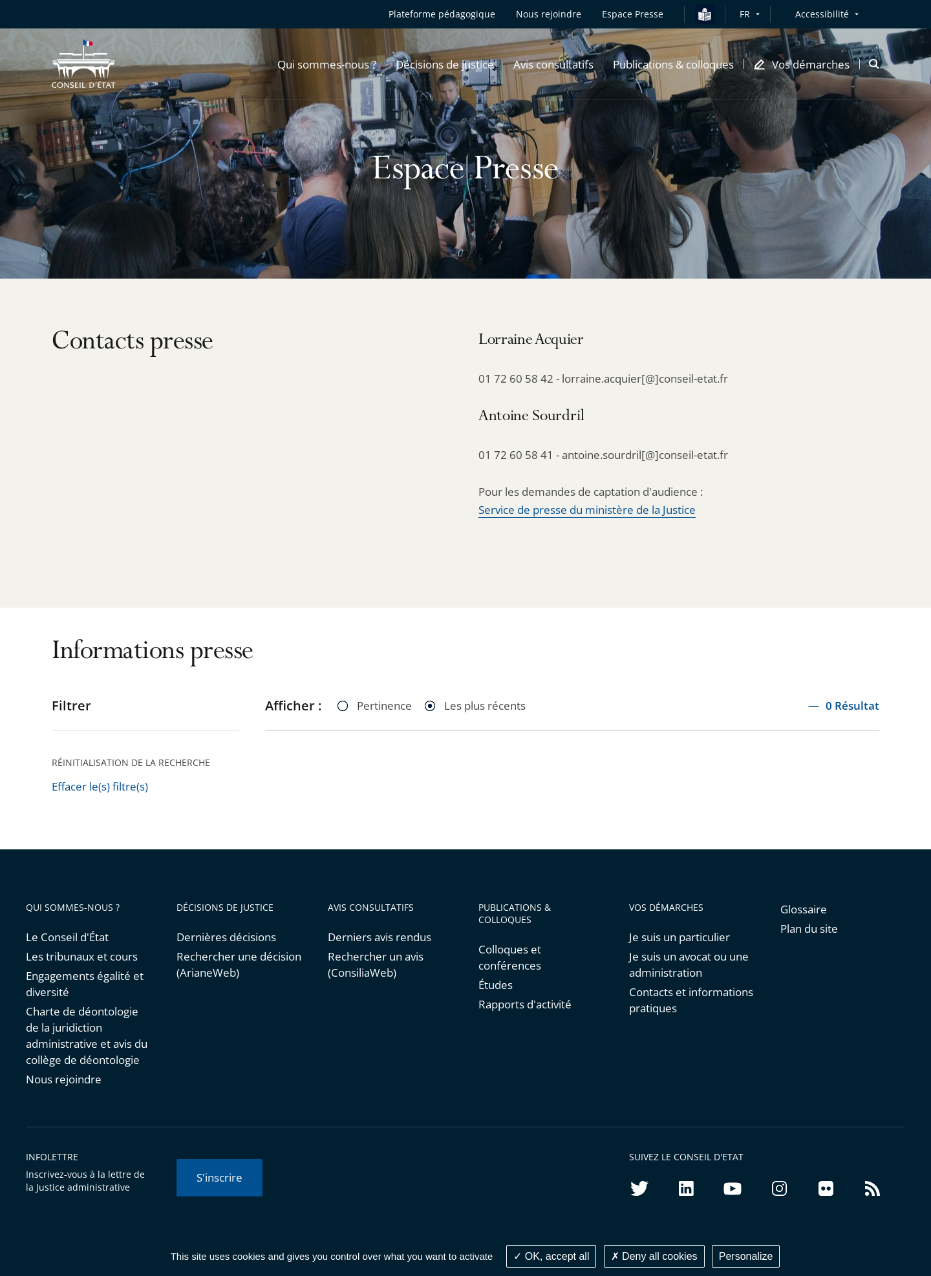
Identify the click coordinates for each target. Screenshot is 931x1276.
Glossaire (803, 909)
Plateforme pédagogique (442, 14)
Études (495, 984)
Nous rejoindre (64, 1079)
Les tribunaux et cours (82, 956)
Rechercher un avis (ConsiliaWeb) (375, 964)
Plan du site (809, 928)
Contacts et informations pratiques (691, 999)
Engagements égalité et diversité (85, 983)
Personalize (746, 1256)
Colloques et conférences (509, 957)
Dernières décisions (226, 937)
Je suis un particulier (679, 937)
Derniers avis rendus (379, 937)
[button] (326, 64)
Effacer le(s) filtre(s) (100, 786)
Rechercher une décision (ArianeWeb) (239, 964)
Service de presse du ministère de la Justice (587, 509)
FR (745, 14)
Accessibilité (822, 14)
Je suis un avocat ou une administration (689, 964)
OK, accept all (551, 1256)
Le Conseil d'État (67, 937)
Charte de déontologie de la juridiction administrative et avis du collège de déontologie (86, 1035)
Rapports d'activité (525, 1004)
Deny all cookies (654, 1256)
